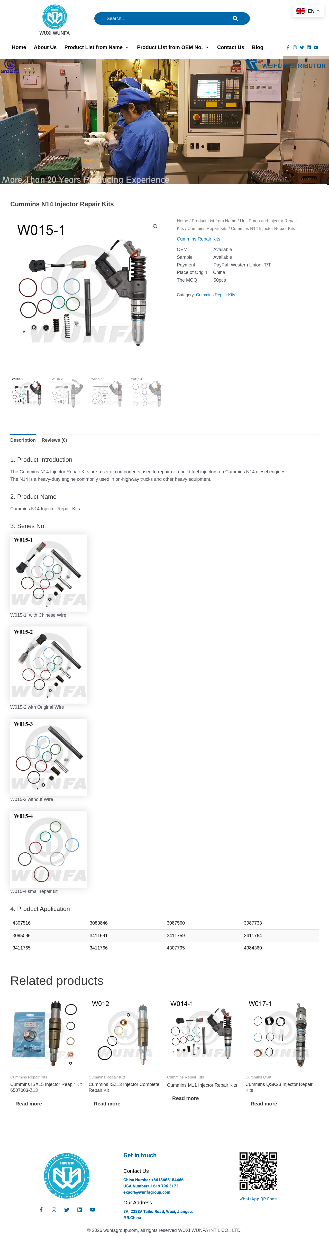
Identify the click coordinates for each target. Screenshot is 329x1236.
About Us (45, 47)
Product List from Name (96, 47)
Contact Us (230, 47)
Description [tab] (23, 440)
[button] (155, 226)
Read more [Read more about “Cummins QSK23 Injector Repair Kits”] (264, 1103)
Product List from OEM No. (173, 47)
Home (19, 47)
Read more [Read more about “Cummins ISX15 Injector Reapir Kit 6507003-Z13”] (28, 1103)
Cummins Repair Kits (207, 228)
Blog (257, 47)
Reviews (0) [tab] (54, 440)
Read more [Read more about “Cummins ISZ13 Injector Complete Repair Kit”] (107, 1103)
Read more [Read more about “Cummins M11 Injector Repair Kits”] (185, 1098)
